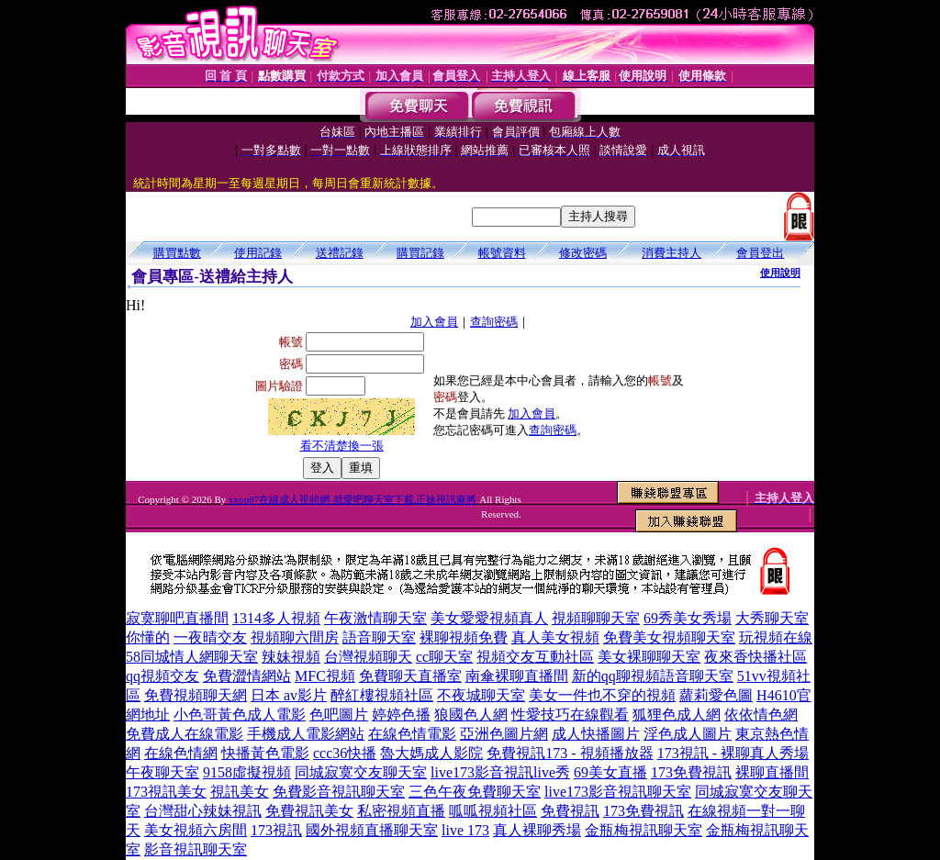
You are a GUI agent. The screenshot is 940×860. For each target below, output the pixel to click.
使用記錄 (258, 253)
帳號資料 (502, 253)
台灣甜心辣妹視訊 (203, 811)
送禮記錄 (340, 253)
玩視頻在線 (775, 637)
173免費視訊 (691, 772)
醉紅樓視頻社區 (381, 695)
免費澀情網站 (247, 676)
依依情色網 (761, 714)
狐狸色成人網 (676, 714)
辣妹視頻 (291, 657)
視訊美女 (239, 791)
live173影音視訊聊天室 (617, 791)
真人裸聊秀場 (537, 830)
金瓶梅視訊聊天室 (643, 830)
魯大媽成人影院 (431, 753)
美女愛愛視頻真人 (489, 618)
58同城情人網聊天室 (192, 657)
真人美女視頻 (555, 637)
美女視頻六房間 (195, 830)
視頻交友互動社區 (535, 657)
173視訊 (276, 830)
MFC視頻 (325, 676)
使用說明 (780, 272)
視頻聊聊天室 (596, 618)
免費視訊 (570, 811)
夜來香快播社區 (755, 657)
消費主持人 (671, 253)
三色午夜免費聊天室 (474, 791)
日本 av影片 (289, 695)
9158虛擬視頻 (247, 772)
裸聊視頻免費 (464, 637)
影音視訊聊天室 (195, 849)
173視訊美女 (166, 791)
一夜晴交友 (210, 637)
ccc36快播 (344, 753)
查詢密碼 (494, 322)
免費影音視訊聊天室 (339, 791)
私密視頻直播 (401, 811)
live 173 (465, 830)
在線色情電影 (412, 734)
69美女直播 (610, 772)
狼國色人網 (471, 714)
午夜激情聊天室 (375, 618)
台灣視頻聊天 (368, 657)
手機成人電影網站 (305, 734)
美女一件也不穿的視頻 (602, 695)
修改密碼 (583, 253)
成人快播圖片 (596, 734)
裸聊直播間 (772, 772)
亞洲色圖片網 (504, 734)
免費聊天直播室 (410, 676)
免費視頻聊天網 (195, 695)
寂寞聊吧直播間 (177, 618)
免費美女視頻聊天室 (669, 637)
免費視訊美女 (309, 811)
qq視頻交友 (162, 676)
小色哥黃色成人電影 (239, 714)
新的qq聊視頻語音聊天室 (652, 676)
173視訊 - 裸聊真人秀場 (733, 753)
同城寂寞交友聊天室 (361, 772)
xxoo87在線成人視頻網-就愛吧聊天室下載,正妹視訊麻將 (352, 499)
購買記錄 (420, 253)
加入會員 (434, 322)
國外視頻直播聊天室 (372, 830)
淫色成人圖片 (687, 734)
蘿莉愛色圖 (716, 695)
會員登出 (760, 253)
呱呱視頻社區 (493, 811)
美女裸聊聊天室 (649, 657)
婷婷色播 (401, 714)
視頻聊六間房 (295, 637)
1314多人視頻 (276, 618)
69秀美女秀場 (687, 618)
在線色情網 (181, 753)
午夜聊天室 (162, 772)
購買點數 (177, 253)
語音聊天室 (379, 637)
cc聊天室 (444, 657)
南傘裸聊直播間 (516, 676)
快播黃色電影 (265, 753)
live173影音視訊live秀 (500, 772)
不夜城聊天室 (481, 695)
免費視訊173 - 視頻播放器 (570, 753)
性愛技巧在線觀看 (570, 714)
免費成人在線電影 (184, 734)
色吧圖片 (338, 714)
